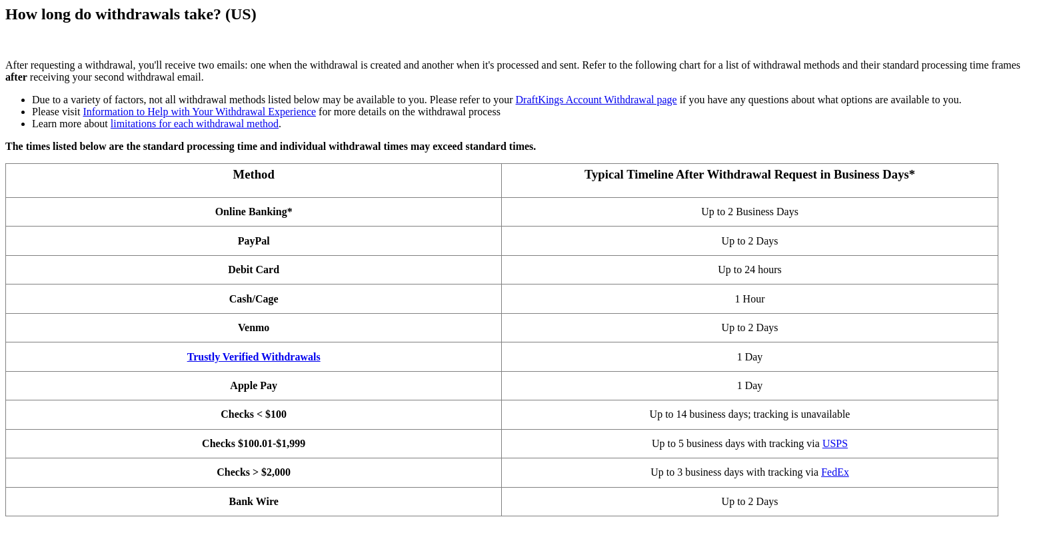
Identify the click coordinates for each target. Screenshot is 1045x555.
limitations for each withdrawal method (195, 123)
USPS (835, 443)
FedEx (835, 472)
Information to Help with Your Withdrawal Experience (199, 111)
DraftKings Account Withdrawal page (596, 99)
